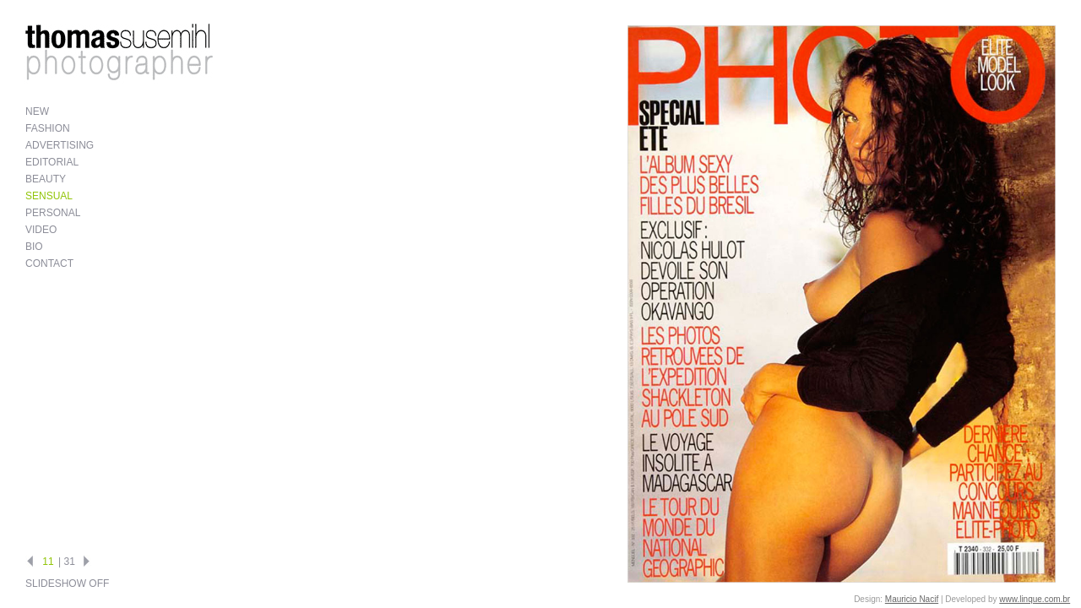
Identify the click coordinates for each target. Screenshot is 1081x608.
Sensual (49, 196)
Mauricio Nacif (911, 599)
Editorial (52, 162)
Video (41, 230)
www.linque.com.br (1034, 599)
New (37, 111)
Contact (49, 263)
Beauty (45, 179)
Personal (52, 213)
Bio (34, 246)
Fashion (47, 128)
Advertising (59, 145)
